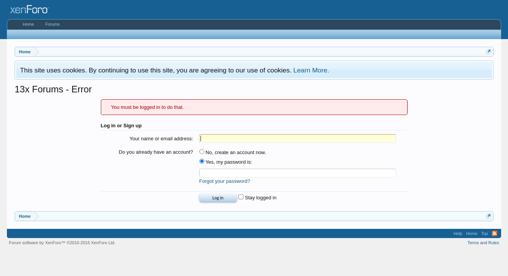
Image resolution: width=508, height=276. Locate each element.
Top (484, 233)
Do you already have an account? (156, 152)
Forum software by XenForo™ (62, 242)
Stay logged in (257, 197)
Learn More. (311, 70)
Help (458, 233)
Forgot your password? (224, 181)
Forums (53, 24)
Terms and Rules (483, 242)
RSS (494, 233)
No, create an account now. (232, 152)
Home (28, 24)
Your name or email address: (161, 138)
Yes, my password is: (225, 162)
